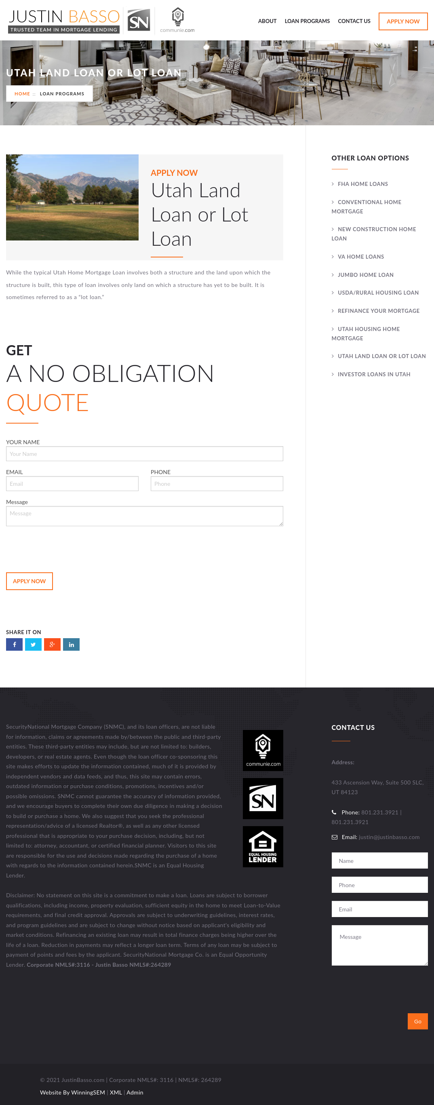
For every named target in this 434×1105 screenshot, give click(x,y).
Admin (134, 1092)
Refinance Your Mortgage (379, 311)
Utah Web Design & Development (19, 1083)
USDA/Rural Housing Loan (378, 292)
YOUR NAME (144, 450)
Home (22, 93)
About (267, 21)
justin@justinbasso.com (389, 836)
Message (144, 512)
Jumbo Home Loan (366, 275)
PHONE (217, 479)
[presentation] (67, 548)
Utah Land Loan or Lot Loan (382, 356)
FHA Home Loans (363, 184)
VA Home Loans (361, 256)
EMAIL (72, 479)
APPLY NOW (174, 172)
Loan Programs (307, 21)
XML (116, 1092)
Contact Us (354, 21)
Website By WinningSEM (72, 1092)
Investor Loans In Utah (374, 374)
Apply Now (403, 21)
